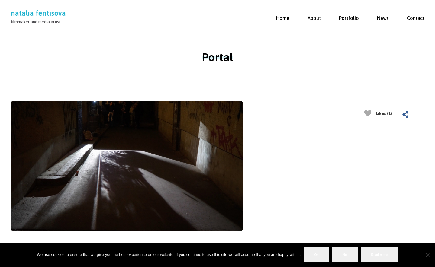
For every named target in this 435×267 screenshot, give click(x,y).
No (345, 254)
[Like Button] (367, 113)
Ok (316, 254)
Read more (379, 254)
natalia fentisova (38, 13)
